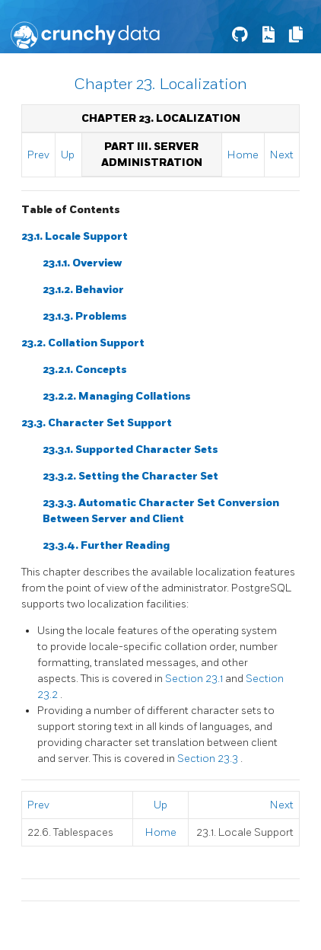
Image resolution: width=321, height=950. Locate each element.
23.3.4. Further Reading (106, 545)
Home (243, 154)
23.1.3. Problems (85, 316)
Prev (38, 154)
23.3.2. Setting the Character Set (130, 476)
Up (68, 154)
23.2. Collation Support (83, 342)
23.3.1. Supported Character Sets (130, 449)
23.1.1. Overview (82, 263)
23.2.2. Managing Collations (117, 396)
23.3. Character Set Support (96, 422)
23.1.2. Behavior (83, 289)
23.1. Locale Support (74, 236)
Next (282, 154)
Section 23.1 (195, 678)
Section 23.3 (208, 758)
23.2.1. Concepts (85, 369)
